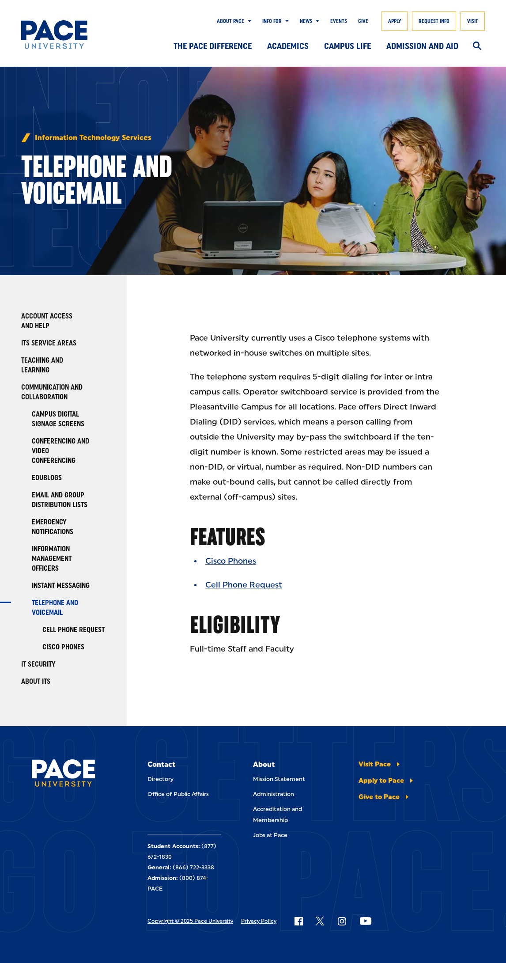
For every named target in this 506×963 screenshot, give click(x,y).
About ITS (35, 681)
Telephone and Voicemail (55, 608)
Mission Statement (279, 779)
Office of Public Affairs (178, 794)
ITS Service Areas (48, 343)
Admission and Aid (422, 46)
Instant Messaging (61, 585)
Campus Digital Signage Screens (58, 419)
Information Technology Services (93, 138)
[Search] (477, 46)
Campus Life (347, 46)
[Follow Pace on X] (320, 921)
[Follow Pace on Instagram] (341, 921)
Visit (472, 21)
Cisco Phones (63, 647)
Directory (160, 779)
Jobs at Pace (270, 835)
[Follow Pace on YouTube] (365, 921)
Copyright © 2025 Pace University (190, 921)
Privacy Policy (258, 921)
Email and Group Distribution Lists (59, 500)
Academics (288, 46)
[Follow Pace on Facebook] (298, 921)
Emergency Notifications (52, 527)
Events (338, 21)
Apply (394, 21)
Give (363, 21)
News (306, 21)
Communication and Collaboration (52, 392)
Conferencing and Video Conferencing (60, 451)
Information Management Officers (52, 558)
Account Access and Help (46, 321)
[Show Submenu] (247, 21)
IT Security (38, 664)
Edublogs (47, 478)
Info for (272, 21)
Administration (273, 794)
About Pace (230, 21)
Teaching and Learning (42, 365)
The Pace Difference (213, 46)
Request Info (434, 21)
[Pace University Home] (54, 34)
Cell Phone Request (73, 630)
